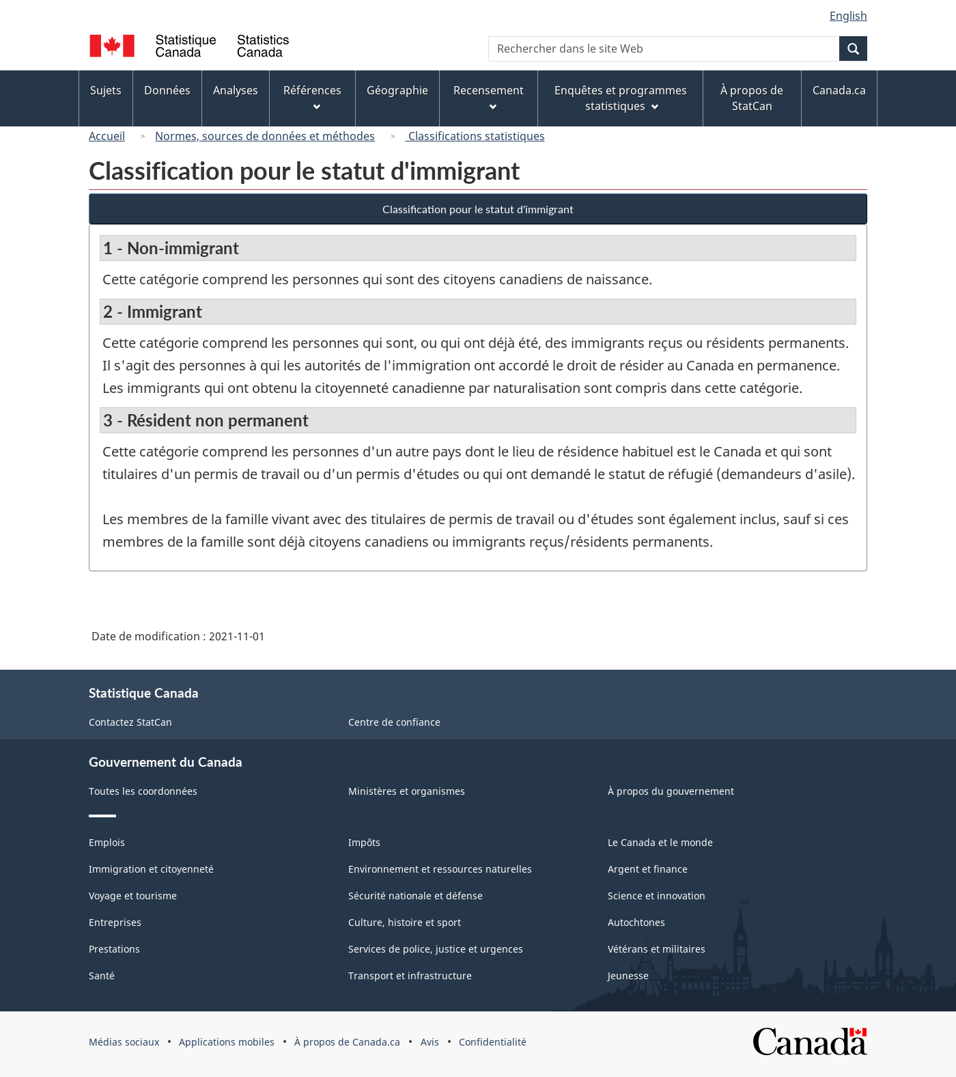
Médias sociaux (124, 1041)
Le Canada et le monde (660, 842)
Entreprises (115, 922)
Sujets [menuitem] (106, 90)
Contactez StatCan (130, 721)
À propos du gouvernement (671, 791)
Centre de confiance (394, 721)
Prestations (114, 948)
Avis (430, 1041)
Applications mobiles (227, 1041)
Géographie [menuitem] (397, 90)
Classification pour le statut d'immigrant (478, 208)
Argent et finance (648, 868)
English (848, 15)
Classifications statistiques (475, 136)
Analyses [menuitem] (235, 90)
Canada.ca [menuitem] (839, 90)
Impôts (364, 842)
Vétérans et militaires (656, 948)
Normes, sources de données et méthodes (265, 136)
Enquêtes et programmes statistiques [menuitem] (620, 98)
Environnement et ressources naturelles (440, 868)
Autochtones (636, 922)
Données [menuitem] (167, 90)
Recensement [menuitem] (488, 97)
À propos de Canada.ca (347, 1041)
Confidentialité (492, 1041)
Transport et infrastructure (410, 975)
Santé (102, 975)
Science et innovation (656, 895)
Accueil (107, 136)
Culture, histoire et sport (404, 922)
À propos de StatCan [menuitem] (751, 98)
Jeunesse (628, 975)
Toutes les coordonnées (143, 791)
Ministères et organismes (406, 791)
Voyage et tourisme (133, 895)
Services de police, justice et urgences (435, 948)
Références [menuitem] (312, 97)
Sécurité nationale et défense (415, 895)
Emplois (107, 842)
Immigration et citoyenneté (151, 868)
